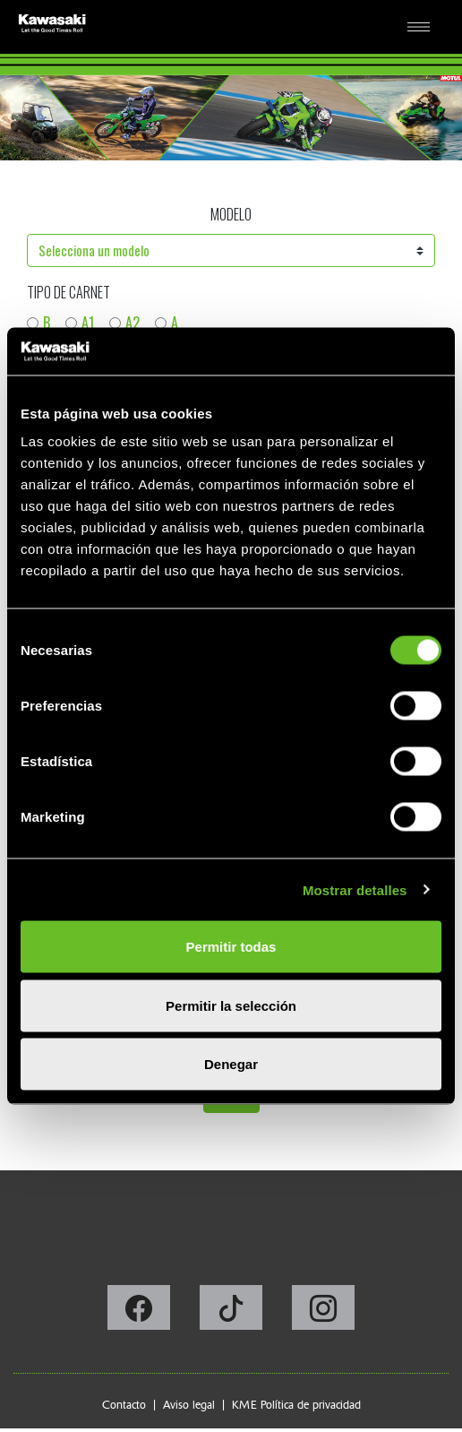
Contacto (124, 1404)
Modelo (231, 214)
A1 (87, 322)
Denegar (231, 1064)
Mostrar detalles (355, 889)
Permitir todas (231, 946)
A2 (132, 322)
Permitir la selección (231, 1005)
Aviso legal (189, 1404)
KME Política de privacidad (296, 1404)
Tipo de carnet (68, 292)
